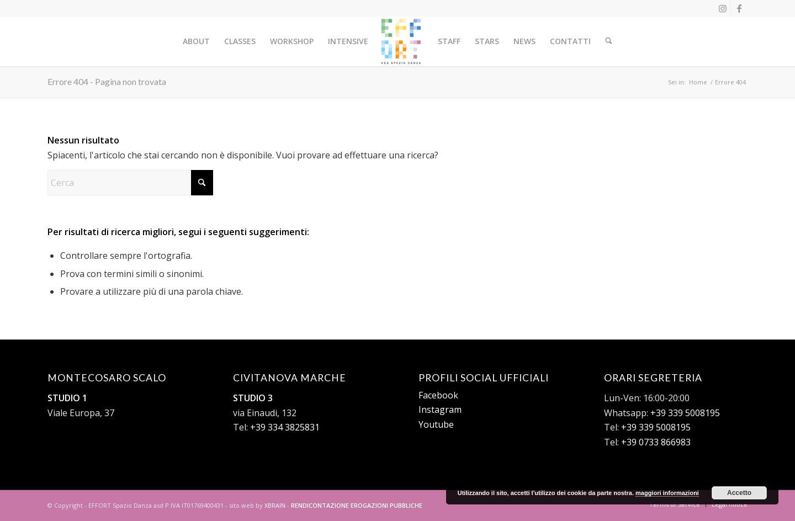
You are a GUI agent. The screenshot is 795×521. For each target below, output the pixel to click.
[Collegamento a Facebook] (739, 8)
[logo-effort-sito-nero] (401, 41)
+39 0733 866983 (656, 442)
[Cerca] (608, 41)
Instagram (440, 409)
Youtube (436, 424)
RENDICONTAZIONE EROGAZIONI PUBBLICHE (356, 505)
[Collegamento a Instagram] (722, 8)
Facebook (438, 395)
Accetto (739, 493)
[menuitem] (197, 41)
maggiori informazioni (667, 493)
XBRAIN (274, 505)
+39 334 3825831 (285, 427)
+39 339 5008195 (685, 413)
